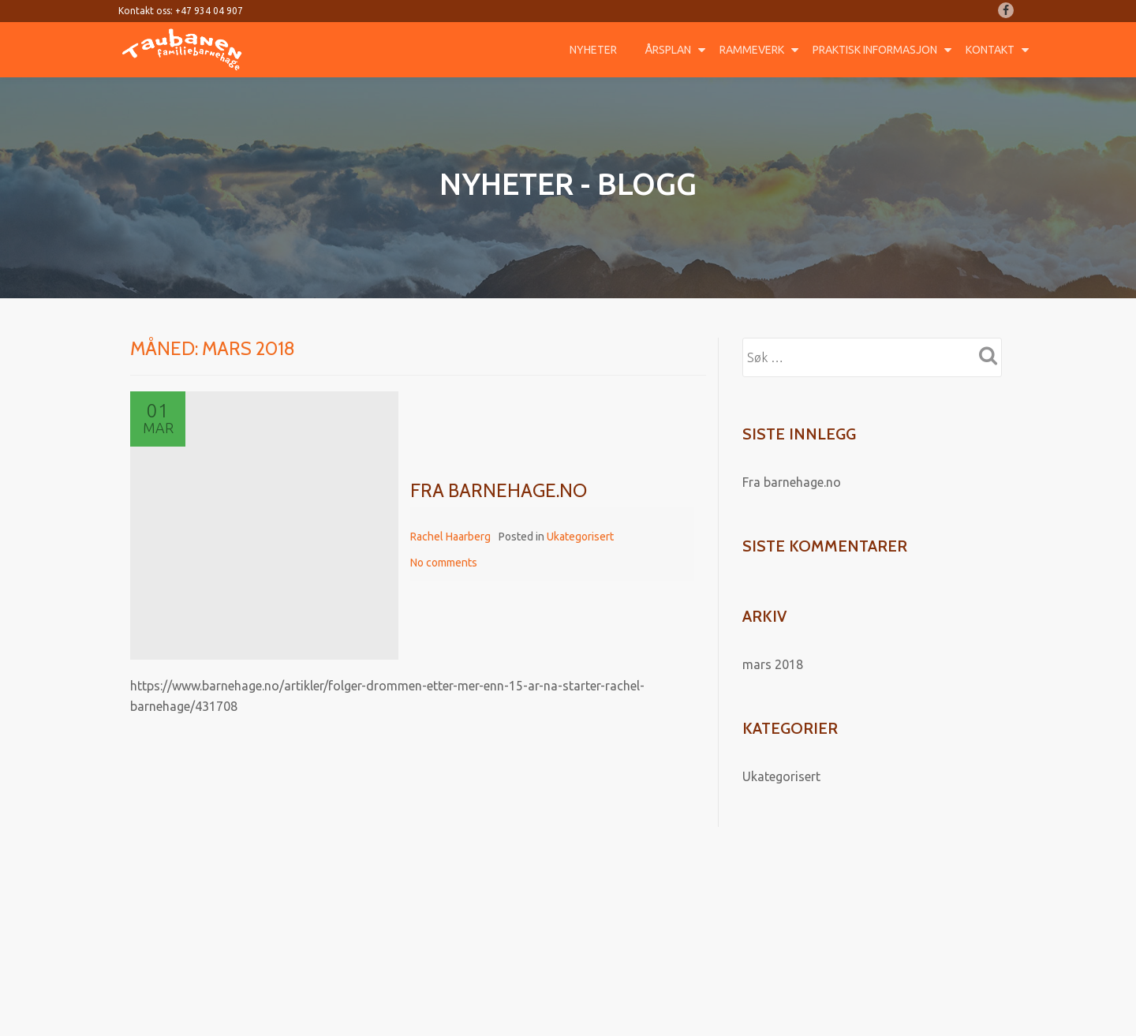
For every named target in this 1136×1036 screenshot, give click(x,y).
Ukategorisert (580, 536)
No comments (443, 562)
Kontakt (990, 49)
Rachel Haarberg (450, 536)
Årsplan (668, 49)
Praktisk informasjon (875, 49)
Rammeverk (751, 49)
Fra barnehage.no (498, 490)
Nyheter (593, 49)
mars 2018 (772, 664)
